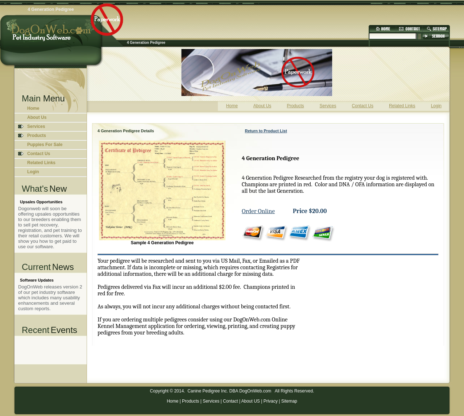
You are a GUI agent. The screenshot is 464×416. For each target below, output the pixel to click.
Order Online (258, 211)
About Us (36, 117)
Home (33, 108)
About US (250, 401)
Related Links (41, 162)
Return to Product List (266, 131)
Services (211, 401)
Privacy (271, 401)
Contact (230, 401)
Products (190, 401)
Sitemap (289, 401)
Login (33, 171)
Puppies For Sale (44, 144)
